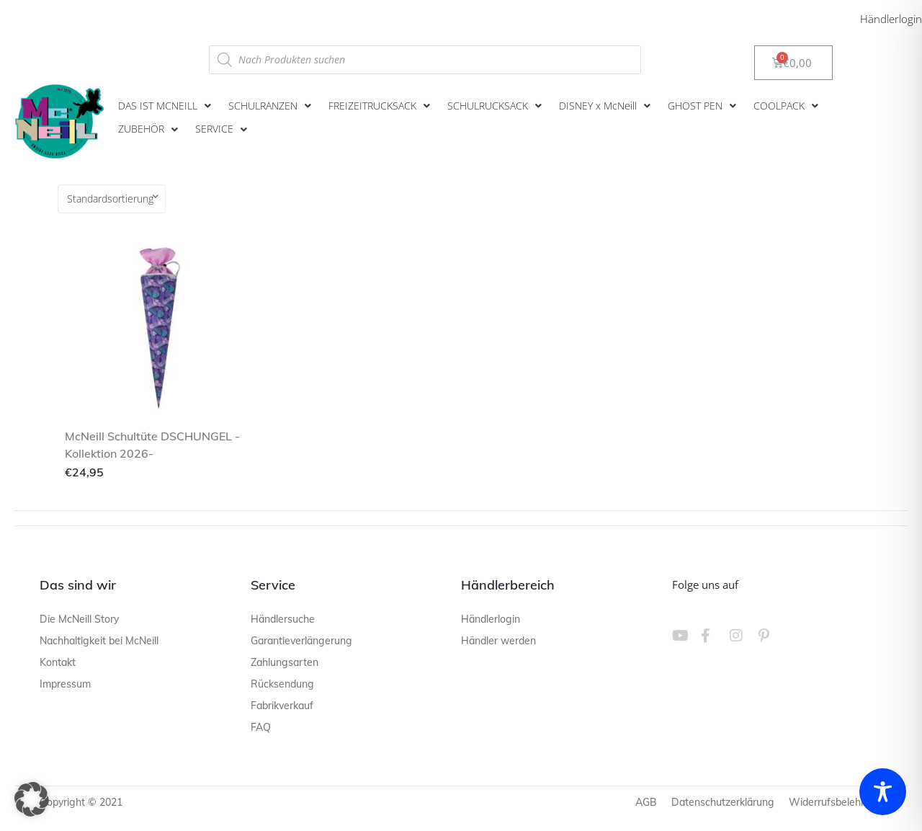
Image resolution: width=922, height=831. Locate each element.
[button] (166, 105)
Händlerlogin (891, 19)
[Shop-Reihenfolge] (112, 199)
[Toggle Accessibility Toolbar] (883, 792)
